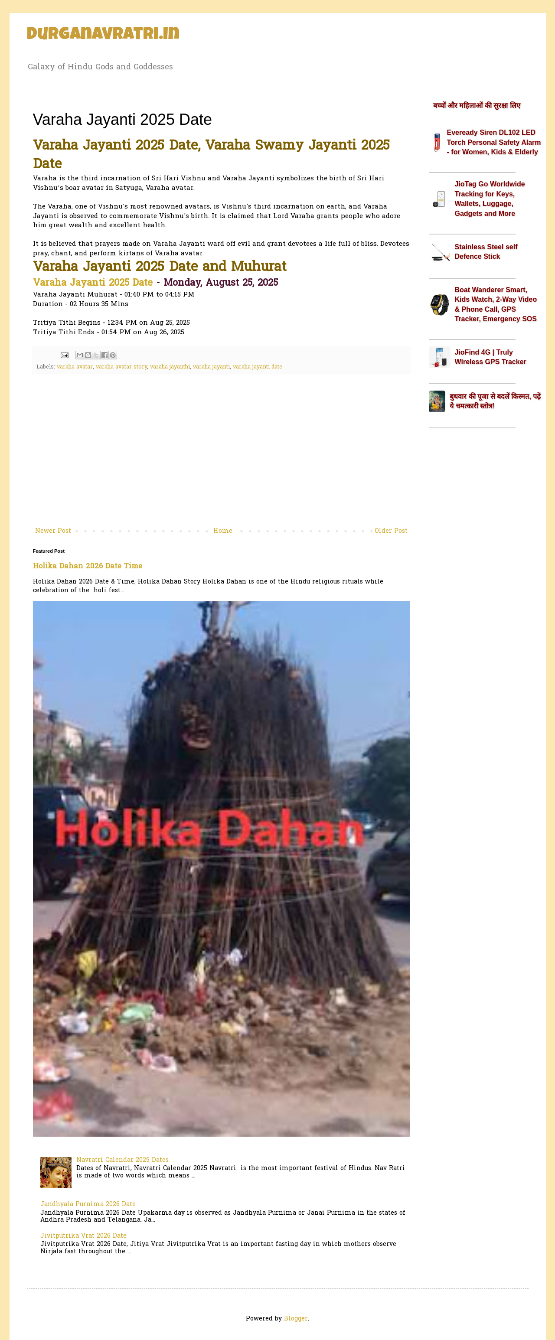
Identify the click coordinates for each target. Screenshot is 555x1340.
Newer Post (53, 531)
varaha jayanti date (257, 367)
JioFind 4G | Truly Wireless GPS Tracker (490, 357)
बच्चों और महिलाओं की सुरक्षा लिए (476, 105)
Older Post (391, 531)
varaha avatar (75, 367)
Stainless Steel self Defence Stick (486, 251)
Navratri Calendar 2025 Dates (122, 1160)
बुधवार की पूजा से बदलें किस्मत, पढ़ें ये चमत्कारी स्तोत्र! (495, 401)
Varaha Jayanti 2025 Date (93, 283)
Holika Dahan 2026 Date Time (87, 566)
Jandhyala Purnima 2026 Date (88, 1204)
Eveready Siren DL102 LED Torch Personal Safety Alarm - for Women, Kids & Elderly (494, 142)
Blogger (296, 1319)
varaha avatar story (121, 367)
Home (222, 531)
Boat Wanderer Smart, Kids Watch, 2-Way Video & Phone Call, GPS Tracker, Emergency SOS (496, 304)
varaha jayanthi (170, 367)
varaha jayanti (211, 367)
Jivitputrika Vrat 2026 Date (83, 1236)
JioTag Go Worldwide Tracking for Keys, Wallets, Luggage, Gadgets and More (490, 198)
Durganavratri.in (103, 35)
